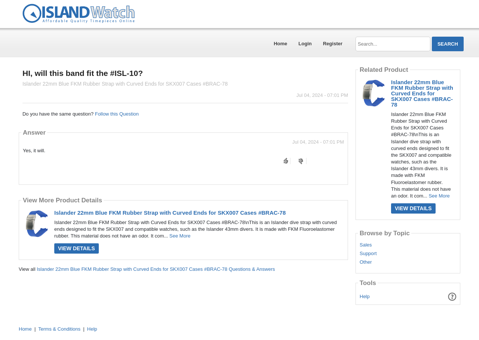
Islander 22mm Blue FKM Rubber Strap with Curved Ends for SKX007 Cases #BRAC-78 (170, 212)
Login (305, 43)
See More (180, 236)
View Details (76, 248)
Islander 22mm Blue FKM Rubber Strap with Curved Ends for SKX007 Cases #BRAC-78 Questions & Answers (156, 269)
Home (280, 43)
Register (332, 43)
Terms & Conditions (59, 329)
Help (365, 296)
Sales (366, 245)
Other (366, 262)
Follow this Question (117, 114)
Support (368, 253)
